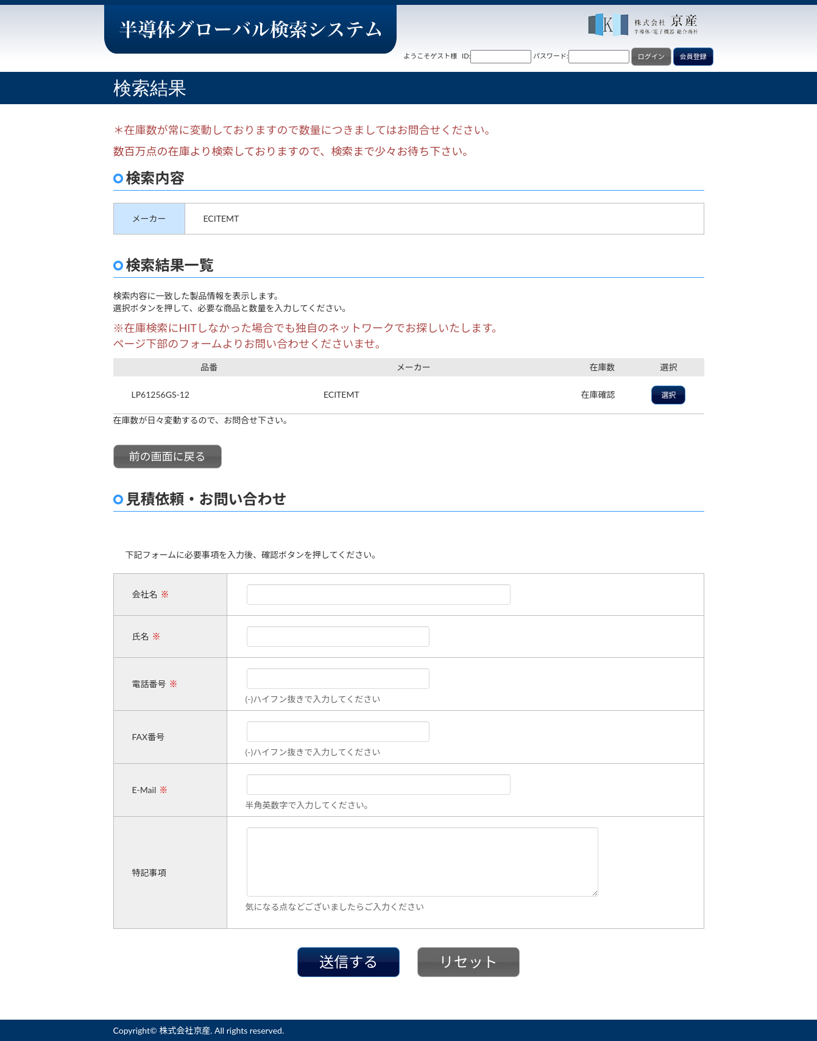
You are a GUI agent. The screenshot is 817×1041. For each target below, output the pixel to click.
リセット (468, 961)
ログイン (651, 56)
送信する (348, 961)
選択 (668, 395)
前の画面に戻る (167, 456)
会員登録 (693, 56)
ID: (466, 56)
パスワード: (550, 56)
